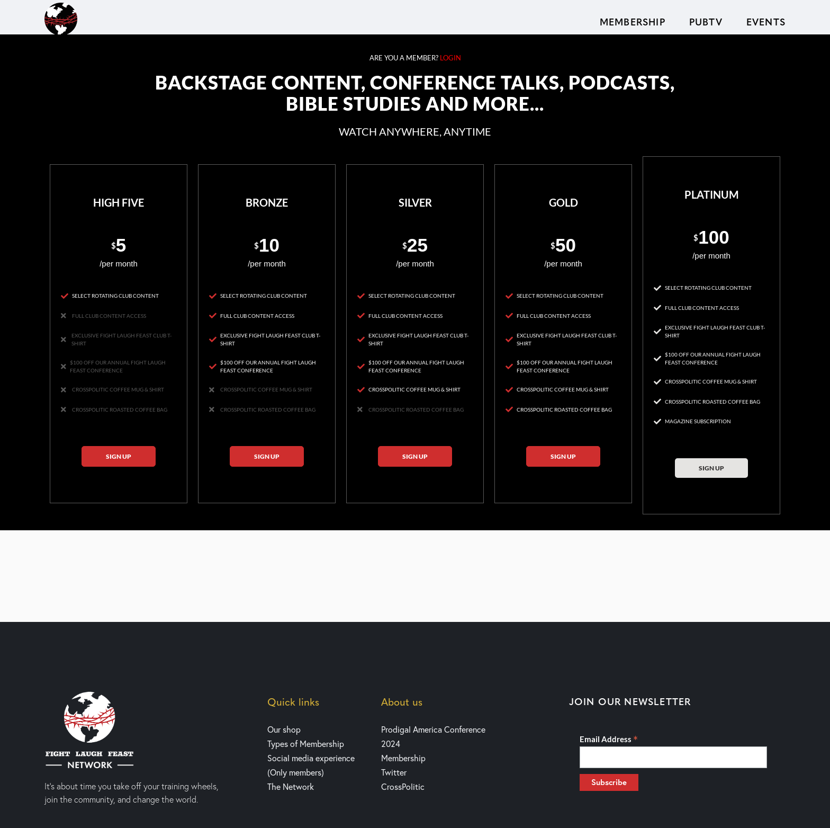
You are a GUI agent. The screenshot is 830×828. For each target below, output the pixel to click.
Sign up (118, 456)
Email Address (609, 739)
